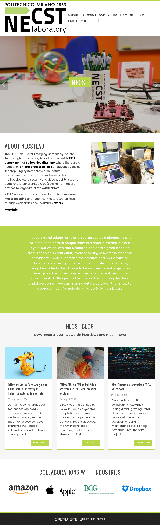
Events (102, 15)
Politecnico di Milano (40, 162)
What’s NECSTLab (76, 15)
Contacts (72, 20)
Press (83, 20)
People (133, 15)
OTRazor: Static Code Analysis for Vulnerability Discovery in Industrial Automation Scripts (28, 389)
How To (123, 15)
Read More (39, 442)
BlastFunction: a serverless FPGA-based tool (131, 386)
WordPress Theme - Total (70, 518)
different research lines (36, 167)
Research (91, 15)
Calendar (112, 15)
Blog (142, 15)
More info (11, 210)
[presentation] (4, 84)
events (58, 203)
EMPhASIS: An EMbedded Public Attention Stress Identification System (78, 389)
